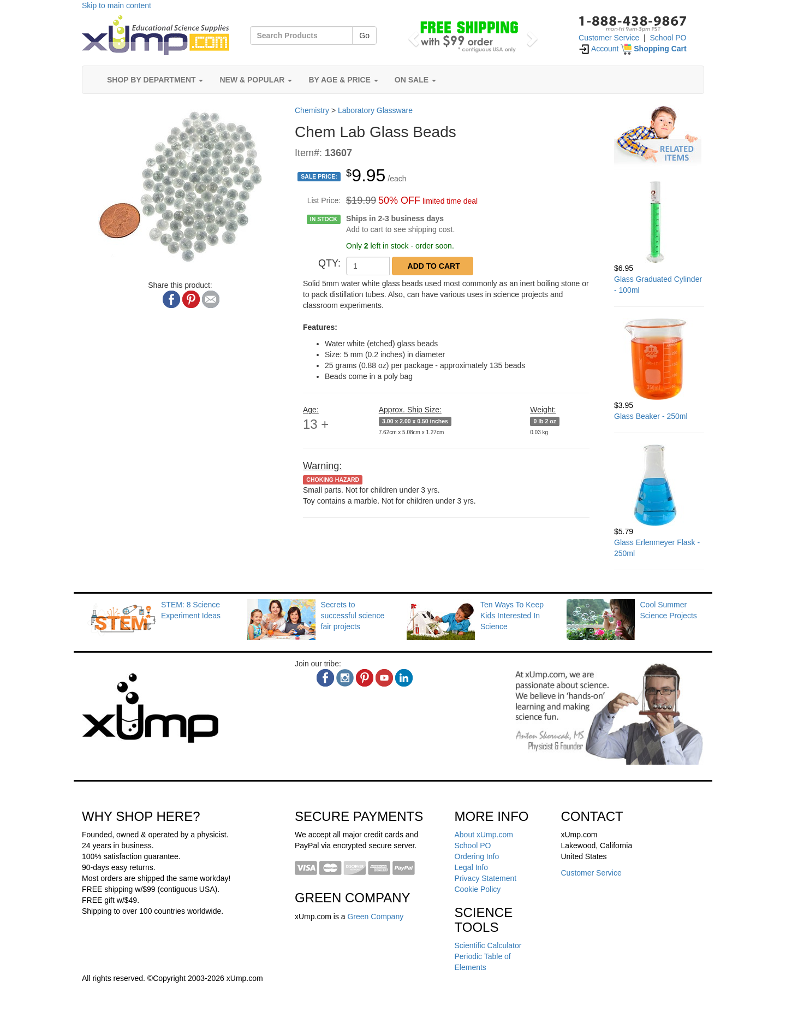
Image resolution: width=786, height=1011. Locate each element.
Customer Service (609, 37)
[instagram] (345, 678)
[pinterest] (364, 678)
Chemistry (312, 110)
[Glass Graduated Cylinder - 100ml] (659, 222)
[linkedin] (404, 678)
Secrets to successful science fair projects (353, 615)
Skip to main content (116, 5)
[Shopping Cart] (653, 48)
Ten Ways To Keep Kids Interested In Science (512, 615)
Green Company (375, 916)
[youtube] (384, 678)
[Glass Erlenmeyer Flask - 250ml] (659, 485)
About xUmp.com (484, 834)
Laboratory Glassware (375, 110)
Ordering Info (477, 856)
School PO (668, 37)
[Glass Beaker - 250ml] (659, 359)
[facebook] (325, 678)
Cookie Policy (478, 889)
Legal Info (472, 867)
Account (599, 48)
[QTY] (368, 266)
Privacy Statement (486, 878)
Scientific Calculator (488, 945)
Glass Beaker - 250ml (651, 416)
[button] (411, 35)
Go (364, 35)
